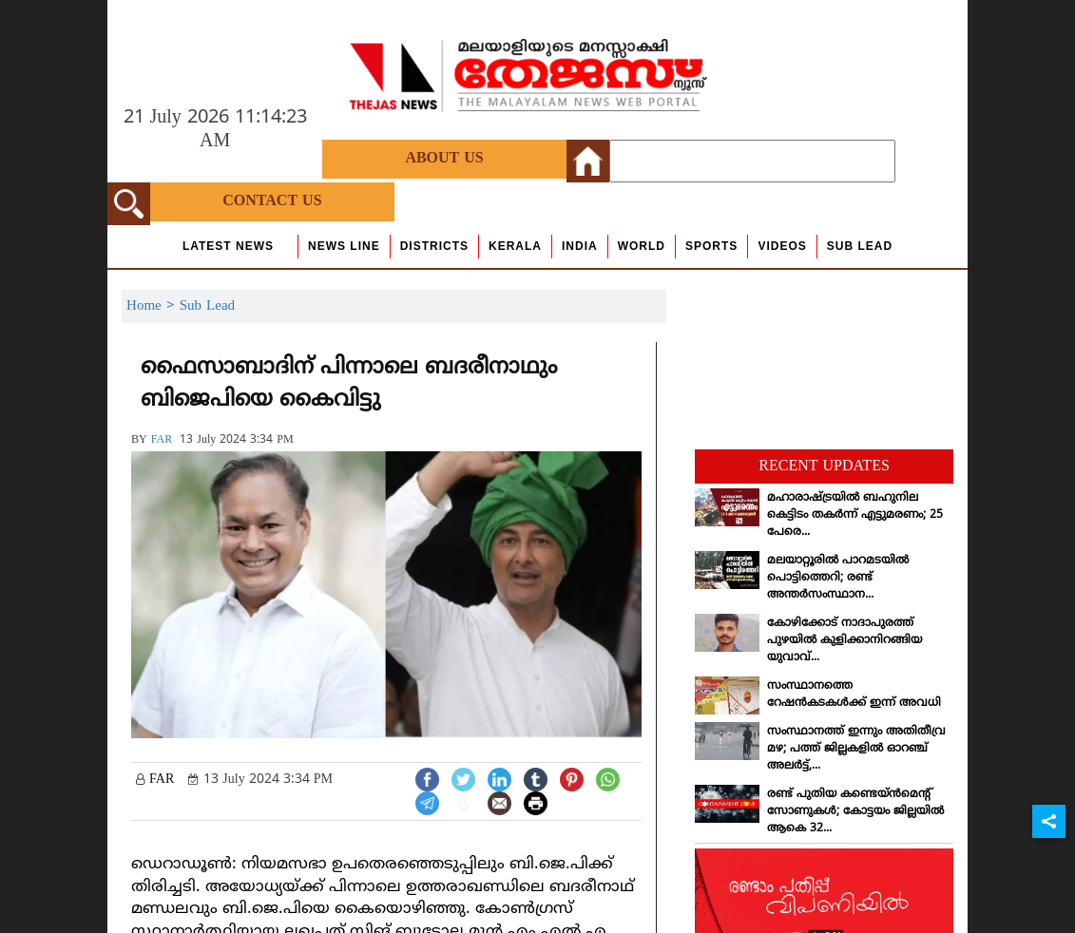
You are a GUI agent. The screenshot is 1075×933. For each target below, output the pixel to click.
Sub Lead (860, 246)
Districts (434, 246)
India (580, 246)
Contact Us (271, 201)
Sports (711, 246)
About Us (444, 158)
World (641, 246)
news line (344, 246)
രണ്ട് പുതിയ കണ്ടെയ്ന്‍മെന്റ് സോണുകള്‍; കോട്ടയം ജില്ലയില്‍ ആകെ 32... (855, 812)
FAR (161, 440)
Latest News (228, 246)
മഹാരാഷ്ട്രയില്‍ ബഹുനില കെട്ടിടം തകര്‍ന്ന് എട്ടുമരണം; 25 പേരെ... (855, 515)
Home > (153, 306)
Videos (782, 246)
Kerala (515, 246)
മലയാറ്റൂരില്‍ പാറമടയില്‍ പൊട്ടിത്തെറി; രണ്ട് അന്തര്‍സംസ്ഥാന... (838, 578)
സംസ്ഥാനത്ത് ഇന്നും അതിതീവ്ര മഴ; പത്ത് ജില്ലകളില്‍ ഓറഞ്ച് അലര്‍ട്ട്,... (856, 749)
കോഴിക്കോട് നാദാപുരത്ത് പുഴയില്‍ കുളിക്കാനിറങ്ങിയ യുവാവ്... (844, 641)
